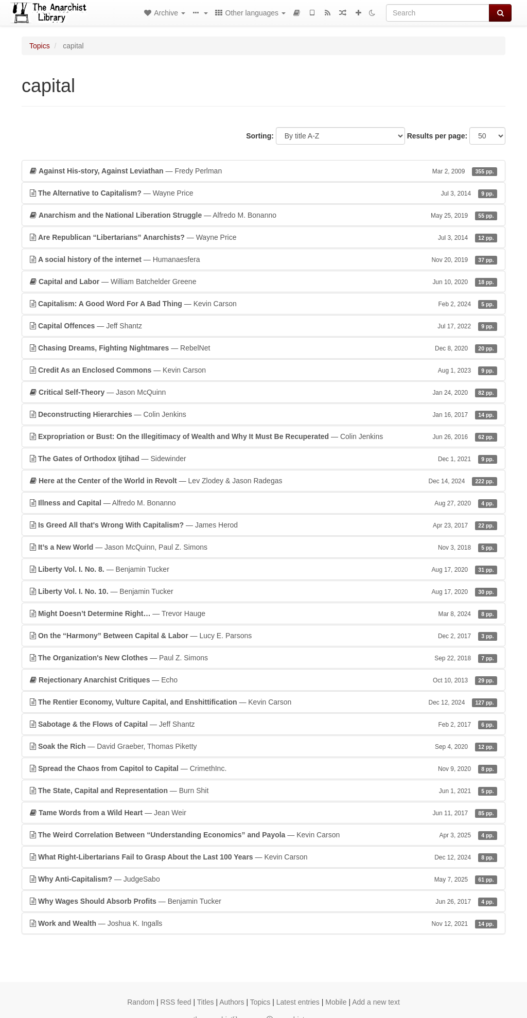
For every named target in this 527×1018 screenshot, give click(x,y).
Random (140, 1002)
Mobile (335, 1002)
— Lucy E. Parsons (263, 635)
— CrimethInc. (263, 768)
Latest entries (298, 1002)
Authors (231, 1002)
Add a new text (376, 1002)
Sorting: (260, 136)
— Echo (263, 680)
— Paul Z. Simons (263, 658)
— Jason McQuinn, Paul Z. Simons (263, 547)
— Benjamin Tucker (263, 569)
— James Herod (263, 525)
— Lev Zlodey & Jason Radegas (263, 481)
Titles (205, 1002)
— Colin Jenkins (263, 414)
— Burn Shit (263, 790)
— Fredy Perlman (263, 171)
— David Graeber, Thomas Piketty (263, 746)
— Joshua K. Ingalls (263, 923)
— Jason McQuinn (263, 392)
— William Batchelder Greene (263, 281)
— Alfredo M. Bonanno (263, 215)
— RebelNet (263, 348)
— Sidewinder (263, 458)
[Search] (437, 13)
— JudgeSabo (263, 879)
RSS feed (176, 1002)
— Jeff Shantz (263, 326)
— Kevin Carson (263, 304)
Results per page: (437, 136)
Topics (39, 46)
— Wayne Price (263, 193)
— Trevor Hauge (263, 613)
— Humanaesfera (263, 259)
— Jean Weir (263, 813)
